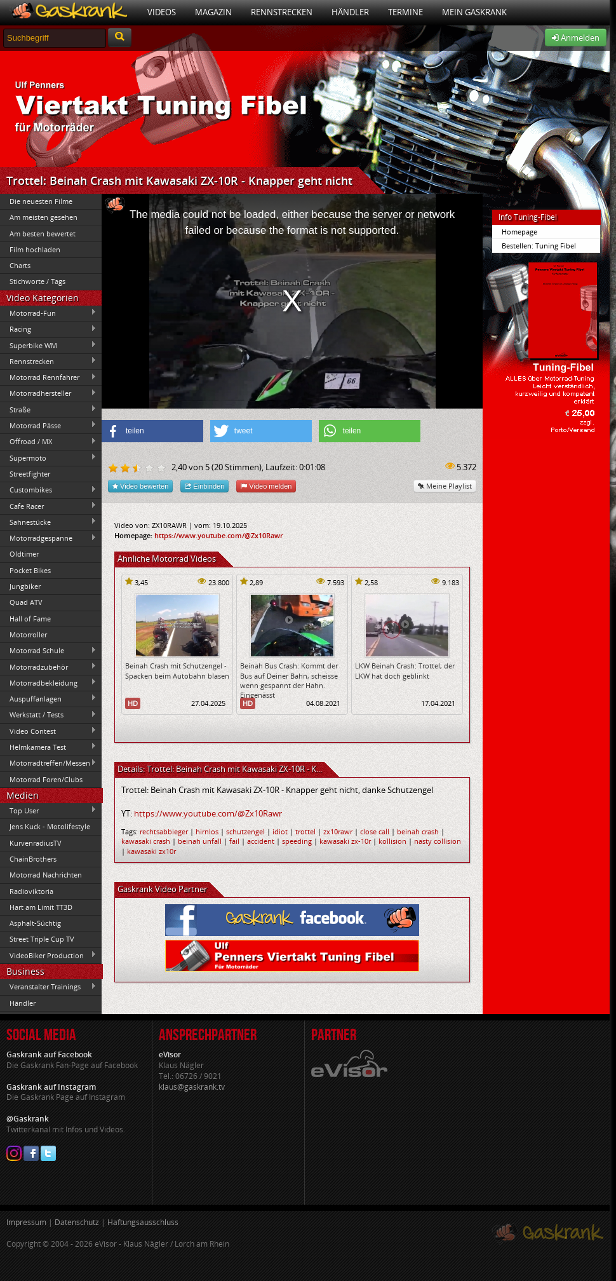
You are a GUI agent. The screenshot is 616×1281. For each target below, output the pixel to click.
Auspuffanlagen (48, 698)
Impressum (26, 1222)
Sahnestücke (48, 522)
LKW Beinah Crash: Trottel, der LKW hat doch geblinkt (405, 670)
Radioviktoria (31, 891)
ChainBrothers (33, 859)
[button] (152, 431)
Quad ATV (26, 602)
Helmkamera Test (48, 747)
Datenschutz (77, 1222)
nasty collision (437, 841)
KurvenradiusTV (36, 843)
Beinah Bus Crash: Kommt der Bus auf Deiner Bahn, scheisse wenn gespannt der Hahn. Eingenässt (289, 680)
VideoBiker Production (48, 955)
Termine (405, 12)
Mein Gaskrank (474, 12)
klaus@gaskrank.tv (192, 1086)
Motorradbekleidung (48, 682)
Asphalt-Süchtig (35, 923)
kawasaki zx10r (151, 851)
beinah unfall (200, 841)
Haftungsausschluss (142, 1222)
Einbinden (204, 486)
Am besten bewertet (43, 233)
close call (374, 831)
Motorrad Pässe (48, 425)
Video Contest (48, 731)
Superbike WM (48, 345)
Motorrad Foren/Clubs (46, 779)
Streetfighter (30, 473)
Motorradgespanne (48, 538)
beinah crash (418, 831)
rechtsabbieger (164, 831)
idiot (280, 831)
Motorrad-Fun (48, 313)
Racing (48, 329)
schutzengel (245, 831)
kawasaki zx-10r (345, 841)
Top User (48, 810)
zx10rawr (337, 831)
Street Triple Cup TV (42, 939)
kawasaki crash (145, 841)
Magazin (213, 12)
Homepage (519, 231)
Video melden (266, 486)
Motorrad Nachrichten (46, 874)
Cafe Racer (48, 506)
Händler (350, 12)
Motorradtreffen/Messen (48, 763)
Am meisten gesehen (43, 217)
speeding (297, 841)
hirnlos (207, 831)
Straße (48, 409)
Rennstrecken (281, 12)
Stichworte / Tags (37, 281)
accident (260, 841)
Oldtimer (24, 554)
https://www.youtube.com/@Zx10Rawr (218, 535)
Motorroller (28, 634)
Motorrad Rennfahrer (48, 377)
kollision (392, 841)
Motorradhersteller (48, 393)
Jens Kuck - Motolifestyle (50, 826)
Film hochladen (35, 249)
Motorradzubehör (48, 666)
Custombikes (48, 490)
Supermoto (48, 457)
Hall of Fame (30, 618)
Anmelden (575, 37)
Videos (161, 12)
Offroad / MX (48, 442)
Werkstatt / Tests (48, 715)
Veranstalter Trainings (48, 987)
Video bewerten (140, 486)
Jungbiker (25, 586)
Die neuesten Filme (41, 201)
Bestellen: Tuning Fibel (539, 245)
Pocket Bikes (30, 570)
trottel (305, 831)
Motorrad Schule (48, 651)
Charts (20, 265)
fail (234, 841)
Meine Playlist (445, 486)
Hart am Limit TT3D (41, 907)
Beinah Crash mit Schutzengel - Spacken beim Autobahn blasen (177, 670)
